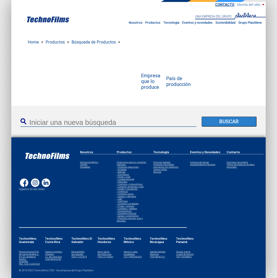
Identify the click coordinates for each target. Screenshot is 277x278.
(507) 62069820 (184, 257)
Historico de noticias (199, 162)
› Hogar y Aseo (123, 177)
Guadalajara (129, 254)
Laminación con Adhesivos (165, 167)
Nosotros (135, 22)
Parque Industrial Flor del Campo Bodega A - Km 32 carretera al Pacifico (29, 255)
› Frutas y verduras (125, 206)
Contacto (224, 5)
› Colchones (122, 201)
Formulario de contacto (237, 162)
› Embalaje (121, 170)
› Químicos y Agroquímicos (130, 184)
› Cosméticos (123, 174)
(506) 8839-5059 (53, 259)
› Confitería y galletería (127, 209)
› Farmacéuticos (124, 211)
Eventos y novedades (197, 22)
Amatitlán (23, 261)
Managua (154, 254)
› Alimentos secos (125, 194)
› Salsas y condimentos (128, 216)
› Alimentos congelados (128, 204)
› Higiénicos (122, 191)
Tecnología (171, 22)
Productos (152, 22)
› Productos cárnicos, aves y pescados (130, 219)
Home (33, 42)
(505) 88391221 (157, 257)
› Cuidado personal (125, 179)
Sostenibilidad (225, 22)
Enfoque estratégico (89, 162)
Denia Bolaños (78, 252)
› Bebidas (121, 172)
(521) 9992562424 (133, 257)
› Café (119, 199)
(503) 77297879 (79, 257)
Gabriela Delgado (157, 252)
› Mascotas (122, 182)
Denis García (103, 252)
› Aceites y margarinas (127, 189)
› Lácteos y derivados (126, 196)
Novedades (85, 167)
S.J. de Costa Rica (53, 257)
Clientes (83, 165)
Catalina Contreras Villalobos (53, 253)
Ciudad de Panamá (185, 254)
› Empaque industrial (126, 213)
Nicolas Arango (183, 252)
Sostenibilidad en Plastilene (202, 165)
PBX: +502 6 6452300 (29, 264)
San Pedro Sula (104, 254)
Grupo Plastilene (250, 22)
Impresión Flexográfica (163, 165)
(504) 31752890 (105, 257)
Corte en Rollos (160, 170)
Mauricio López (131, 252)
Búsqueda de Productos (94, 42)
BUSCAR (229, 121)
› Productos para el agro (128, 167)
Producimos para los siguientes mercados (131, 163)
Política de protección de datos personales (241, 166)
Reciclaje (157, 172)
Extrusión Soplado (161, 162)
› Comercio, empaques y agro (130, 187)
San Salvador (77, 254)
